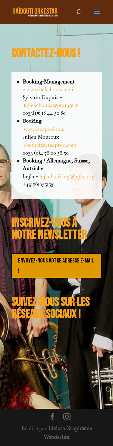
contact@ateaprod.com (50, 145)
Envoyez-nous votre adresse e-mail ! (56, 266)
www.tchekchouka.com (49, 89)
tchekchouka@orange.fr (51, 105)
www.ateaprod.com (44, 129)
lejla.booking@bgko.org (67, 176)
